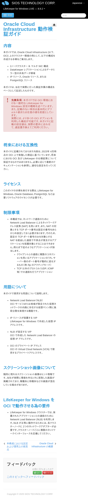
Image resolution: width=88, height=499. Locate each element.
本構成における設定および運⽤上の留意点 (17, 446)
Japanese (78, 3)
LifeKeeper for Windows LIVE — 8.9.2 (24, 8)
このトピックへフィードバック (25, 476)
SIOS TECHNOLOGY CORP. (33, 3)
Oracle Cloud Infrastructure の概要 (42, 445)
